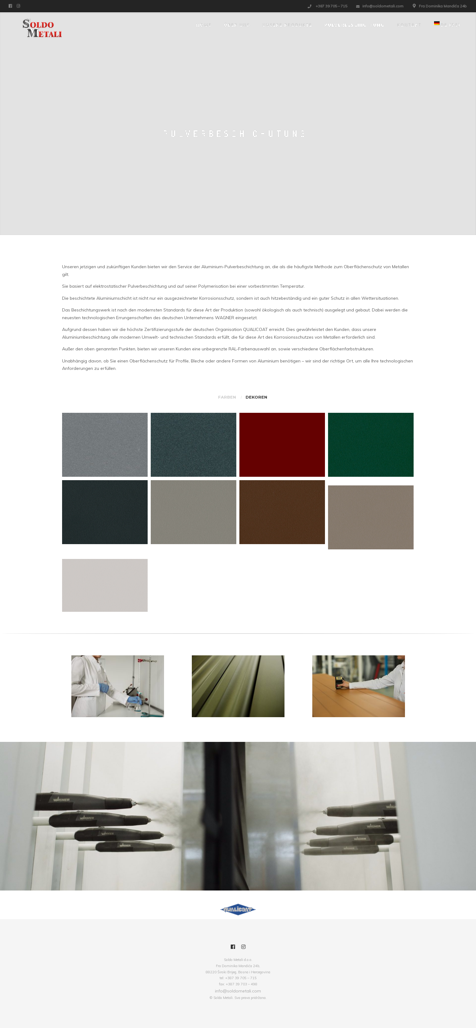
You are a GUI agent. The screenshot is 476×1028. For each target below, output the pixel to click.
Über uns (237, 25)
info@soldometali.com (382, 6)
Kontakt (409, 25)
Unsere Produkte (287, 25)
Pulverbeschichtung (355, 25)
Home (204, 25)
